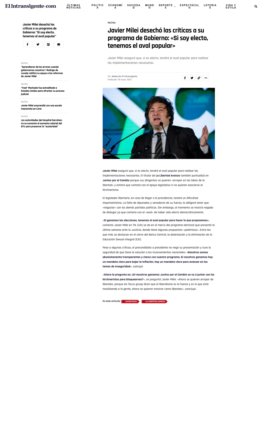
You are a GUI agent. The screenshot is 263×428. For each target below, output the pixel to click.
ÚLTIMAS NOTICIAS (73, 6)
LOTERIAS (210, 6)
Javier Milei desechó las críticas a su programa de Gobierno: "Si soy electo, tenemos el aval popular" (40, 30)
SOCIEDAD (133, 6)
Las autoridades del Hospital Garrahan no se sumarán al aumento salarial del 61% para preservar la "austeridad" (41, 123)
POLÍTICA (97, 6)
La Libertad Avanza (168, 175)
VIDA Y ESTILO (231, 6)
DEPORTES (166, 6)
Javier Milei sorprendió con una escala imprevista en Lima (41, 107)
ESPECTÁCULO (189, 6)
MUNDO (149, 6)
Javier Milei (110, 171)
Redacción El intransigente (124, 76)
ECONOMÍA (115, 6)
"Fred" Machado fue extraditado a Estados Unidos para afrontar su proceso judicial (42, 91)
